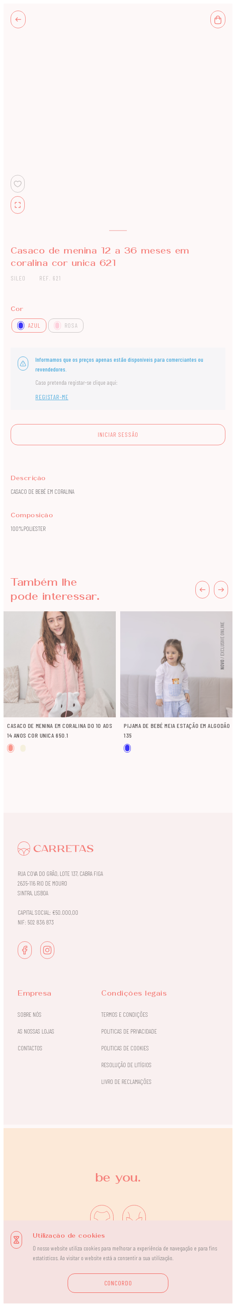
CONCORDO (118, 1283)
